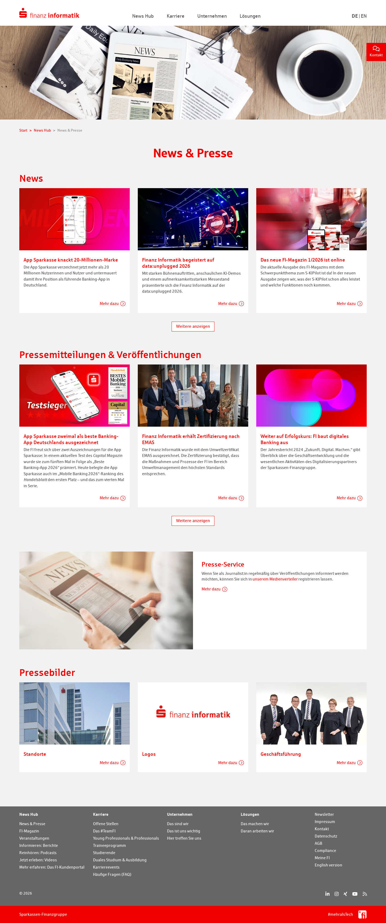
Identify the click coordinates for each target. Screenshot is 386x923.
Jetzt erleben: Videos (38, 860)
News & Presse (32, 823)
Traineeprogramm (109, 845)
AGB (318, 843)
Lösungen (250, 814)
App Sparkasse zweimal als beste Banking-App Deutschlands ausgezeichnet (71, 439)
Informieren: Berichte (38, 845)
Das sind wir (178, 823)
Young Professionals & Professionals (126, 838)
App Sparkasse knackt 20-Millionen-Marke (71, 260)
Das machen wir (255, 823)
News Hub (28, 814)
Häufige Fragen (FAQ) (112, 874)
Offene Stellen (105, 823)
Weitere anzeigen (193, 326)
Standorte (35, 754)
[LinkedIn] (327, 894)
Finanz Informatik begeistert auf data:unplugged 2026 (178, 263)
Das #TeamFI (104, 831)
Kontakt (376, 51)
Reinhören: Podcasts (38, 852)
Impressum (325, 821)
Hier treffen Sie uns (184, 838)
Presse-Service (223, 564)
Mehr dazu (109, 303)
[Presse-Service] (106, 600)
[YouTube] (355, 894)
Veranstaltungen (34, 838)
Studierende (104, 852)
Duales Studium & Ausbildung (120, 860)
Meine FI (322, 857)
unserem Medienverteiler (275, 579)
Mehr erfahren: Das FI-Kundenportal (51, 867)
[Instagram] (337, 894)
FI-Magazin (29, 831)
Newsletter (324, 814)
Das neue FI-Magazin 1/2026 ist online (303, 260)
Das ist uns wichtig (183, 831)
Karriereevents (106, 867)
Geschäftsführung (281, 754)
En (364, 16)
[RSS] (365, 894)
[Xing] (345, 894)
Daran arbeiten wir (257, 831)
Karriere (100, 814)
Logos (149, 754)
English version (328, 865)
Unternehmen (179, 814)
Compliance (325, 850)
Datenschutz (326, 836)
